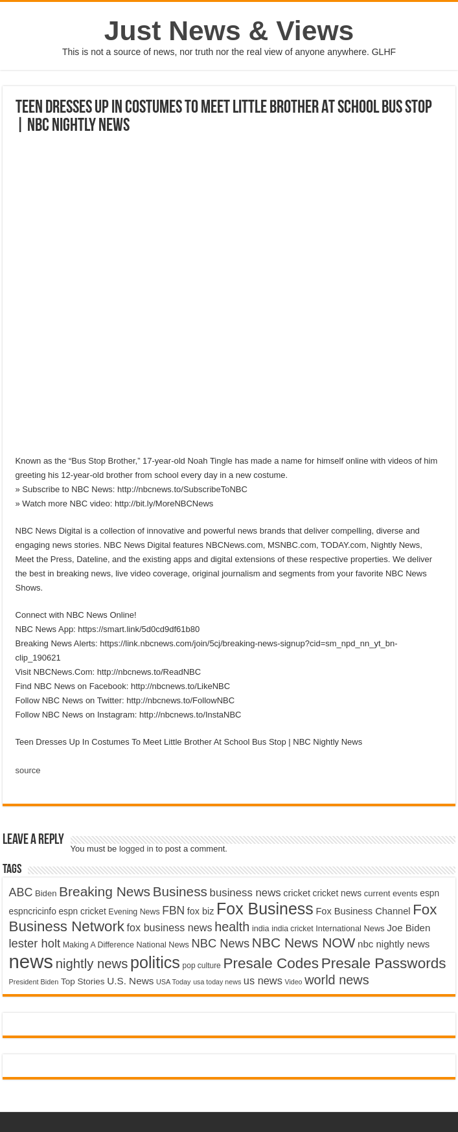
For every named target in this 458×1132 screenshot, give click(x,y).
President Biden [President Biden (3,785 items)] (34, 982)
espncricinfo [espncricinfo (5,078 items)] (32, 911)
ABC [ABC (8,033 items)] (21, 892)
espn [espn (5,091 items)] (429, 893)
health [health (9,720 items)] (231, 927)
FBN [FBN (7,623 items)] (173, 910)
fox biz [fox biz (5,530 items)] (200, 911)
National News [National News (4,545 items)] (162, 944)
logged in (136, 849)
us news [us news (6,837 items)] (263, 980)
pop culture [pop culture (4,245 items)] (202, 965)
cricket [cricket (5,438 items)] (296, 893)
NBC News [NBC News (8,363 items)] (220, 943)
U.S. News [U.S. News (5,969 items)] (130, 980)
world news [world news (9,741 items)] (336, 980)
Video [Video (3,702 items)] (293, 982)
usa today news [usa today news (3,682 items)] (217, 982)
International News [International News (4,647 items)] (350, 928)
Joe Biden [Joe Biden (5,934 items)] (408, 927)
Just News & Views (229, 30)
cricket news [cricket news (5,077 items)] (337, 893)
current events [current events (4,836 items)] (391, 893)
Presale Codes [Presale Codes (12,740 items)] (271, 963)
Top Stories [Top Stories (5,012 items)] (83, 981)
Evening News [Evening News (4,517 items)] (133, 911)
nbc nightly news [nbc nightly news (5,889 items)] (393, 943)
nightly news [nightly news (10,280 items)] (92, 964)
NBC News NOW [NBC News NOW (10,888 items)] (304, 942)
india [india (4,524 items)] (260, 928)
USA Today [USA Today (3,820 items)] (173, 982)
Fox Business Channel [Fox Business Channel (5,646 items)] (362, 911)
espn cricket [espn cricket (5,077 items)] (82, 911)
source (28, 770)
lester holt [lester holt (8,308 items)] (35, 943)
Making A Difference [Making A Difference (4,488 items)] (98, 944)
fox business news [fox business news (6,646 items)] (169, 927)
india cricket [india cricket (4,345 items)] (292, 928)
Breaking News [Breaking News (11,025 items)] (104, 891)
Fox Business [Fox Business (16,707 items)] (265, 909)
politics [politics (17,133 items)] (155, 962)
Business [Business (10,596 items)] (180, 891)
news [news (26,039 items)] (31, 961)
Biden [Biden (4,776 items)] (45, 893)
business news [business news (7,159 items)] (245, 893)
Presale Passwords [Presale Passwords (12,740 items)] (383, 963)
